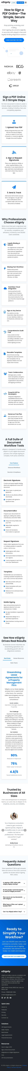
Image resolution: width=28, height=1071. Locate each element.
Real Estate (7, 658)
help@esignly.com (10, 995)
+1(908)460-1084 (11, 992)
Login (13, 2)
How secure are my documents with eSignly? (14, 897)
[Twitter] (5, 998)
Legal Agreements (6, 1035)
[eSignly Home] (5, 2)
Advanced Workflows (14, 467)
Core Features (14, 463)
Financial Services (6, 1038)
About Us (4, 1007)
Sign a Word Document (8, 1050)
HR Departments (6, 1027)
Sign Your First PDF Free (14, 40)
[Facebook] (7, 998)
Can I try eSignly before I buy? (14, 911)
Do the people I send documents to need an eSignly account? (14, 890)
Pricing (3, 1012)
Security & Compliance (13, 472)
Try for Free (20, 2)
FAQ (2, 1055)
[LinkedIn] (2, 998)
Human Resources (18, 658)
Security (3, 1015)
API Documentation (7, 1058)
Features (4, 1010)
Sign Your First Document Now (14, 956)
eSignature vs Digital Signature (10, 1052)
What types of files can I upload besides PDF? (14, 905)
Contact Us (4, 1018)
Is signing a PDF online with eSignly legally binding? (14, 883)
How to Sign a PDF (6, 1047)
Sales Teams (14, 663)
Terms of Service (16, 1067)
